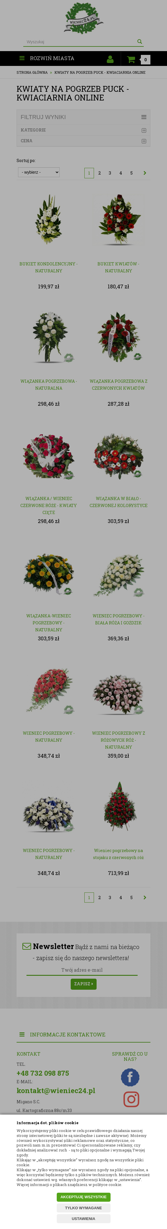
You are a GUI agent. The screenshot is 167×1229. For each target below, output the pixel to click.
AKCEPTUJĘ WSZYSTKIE (83, 1197)
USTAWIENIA (83, 1219)
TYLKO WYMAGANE (83, 1208)
